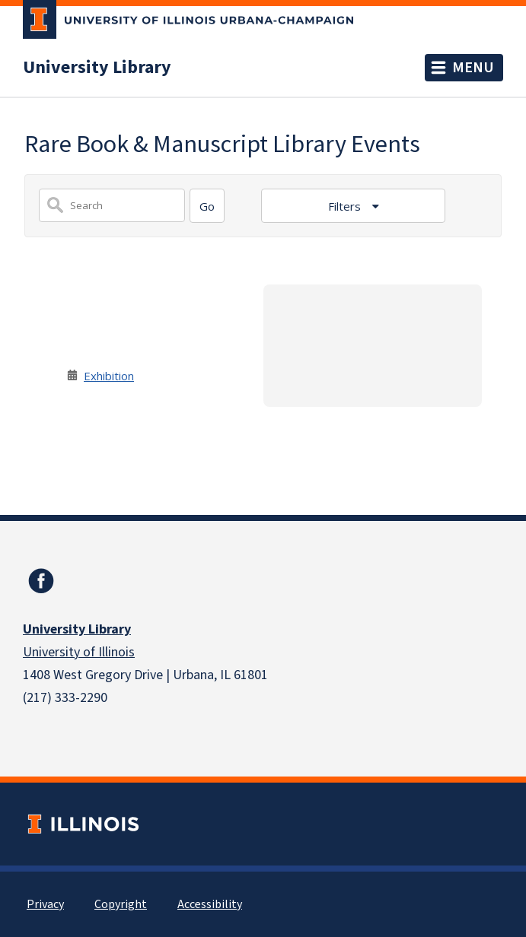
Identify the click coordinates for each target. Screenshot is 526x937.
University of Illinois (79, 652)
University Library (97, 67)
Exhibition (109, 375)
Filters (346, 206)
